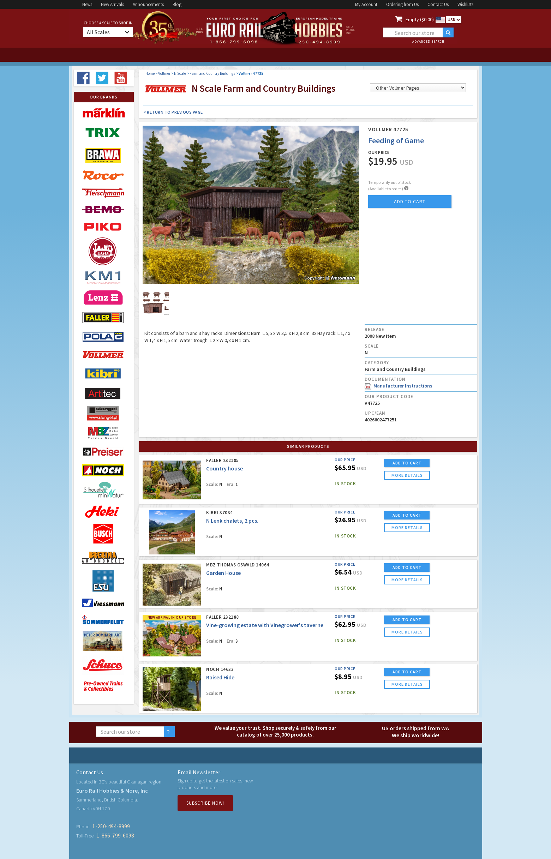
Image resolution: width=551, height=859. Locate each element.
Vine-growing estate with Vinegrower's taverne (264, 625)
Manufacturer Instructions (398, 386)
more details (407, 475)
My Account (366, 4)
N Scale (180, 73)
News (87, 4)
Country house (224, 468)
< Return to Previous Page (173, 112)
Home (150, 73)
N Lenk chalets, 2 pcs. (232, 520)
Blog (177, 4)
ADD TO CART (407, 462)
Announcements (148, 4)
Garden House (223, 572)
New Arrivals (112, 4)
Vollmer (164, 73)
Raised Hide (220, 677)
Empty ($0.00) (420, 19)
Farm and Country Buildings (212, 73)
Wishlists (465, 4)
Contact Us (438, 4)
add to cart (409, 201)
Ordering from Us (402, 4)
